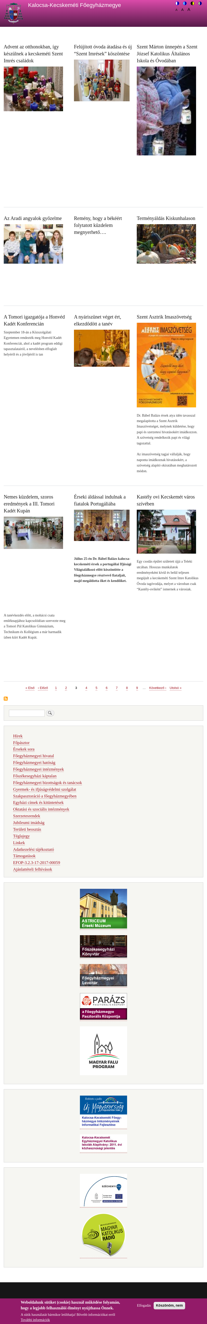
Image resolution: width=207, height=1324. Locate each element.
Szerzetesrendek (26, 816)
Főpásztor (21, 742)
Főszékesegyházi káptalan (35, 776)
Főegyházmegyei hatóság (34, 762)
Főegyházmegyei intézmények (38, 769)
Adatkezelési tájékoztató (33, 849)
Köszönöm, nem (169, 1307)
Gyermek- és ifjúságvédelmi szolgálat (44, 789)
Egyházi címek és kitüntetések (38, 802)
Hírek (18, 736)
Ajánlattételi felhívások (32, 869)
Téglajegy (21, 836)
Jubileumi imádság (28, 822)
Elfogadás (144, 1307)
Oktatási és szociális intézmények (41, 809)
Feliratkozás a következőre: (6, 699)
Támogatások (24, 856)
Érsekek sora (23, 749)
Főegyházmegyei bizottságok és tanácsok (47, 782)
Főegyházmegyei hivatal (33, 755)
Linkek (19, 842)
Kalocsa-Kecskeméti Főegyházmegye (74, 5)
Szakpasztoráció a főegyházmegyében (44, 796)
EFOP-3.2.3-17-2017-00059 (36, 862)
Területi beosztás (27, 829)
